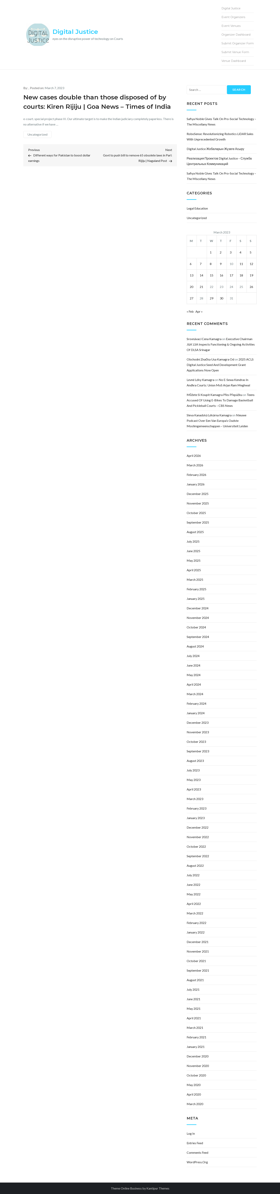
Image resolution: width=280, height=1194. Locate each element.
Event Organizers (233, 17)
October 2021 (196, 961)
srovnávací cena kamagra (204, 339)
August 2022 (195, 865)
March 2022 (195, 913)
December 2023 (197, 722)
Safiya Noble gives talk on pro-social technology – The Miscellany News (221, 121)
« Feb (190, 311)
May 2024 (193, 675)
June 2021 (193, 999)
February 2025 (196, 589)
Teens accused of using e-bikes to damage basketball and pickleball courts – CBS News (221, 400)
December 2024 (197, 608)
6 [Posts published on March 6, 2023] (191, 264)
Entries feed (195, 1143)
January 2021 (196, 1046)
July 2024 (193, 656)
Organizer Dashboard (235, 34)
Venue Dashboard (233, 61)
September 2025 (198, 522)
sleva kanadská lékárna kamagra (209, 415)
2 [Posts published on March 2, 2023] (220, 252)
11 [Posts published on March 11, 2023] (241, 264)
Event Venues (231, 26)
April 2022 (194, 903)
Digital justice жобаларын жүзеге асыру (215, 149)
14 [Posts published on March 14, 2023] (201, 275)
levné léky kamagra (200, 380)
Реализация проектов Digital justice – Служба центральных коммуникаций (219, 161)
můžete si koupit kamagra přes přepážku (214, 395)
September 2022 (198, 856)
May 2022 (193, 894)
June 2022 (193, 884)
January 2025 (196, 598)
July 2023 (193, 770)
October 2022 (196, 846)
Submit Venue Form (235, 52)
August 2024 (195, 646)
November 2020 (198, 1066)
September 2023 (198, 751)
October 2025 (196, 513)
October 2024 (196, 627)
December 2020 (197, 1056)
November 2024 (198, 617)
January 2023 (196, 818)
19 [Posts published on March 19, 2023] (251, 275)
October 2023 (196, 741)
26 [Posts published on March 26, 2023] (251, 287)
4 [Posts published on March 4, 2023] (240, 252)
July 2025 (193, 541)
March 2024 (195, 694)
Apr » (199, 311)
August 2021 (195, 980)
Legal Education (197, 208)
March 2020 (195, 1104)
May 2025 (193, 560)
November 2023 (198, 732)
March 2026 (195, 465)
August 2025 (195, 532)
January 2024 (196, 713)
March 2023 (195, 799)
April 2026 (194, 455)
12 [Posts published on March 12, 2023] (251, 264)
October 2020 (196, 1075)
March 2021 (195, 1027)
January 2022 (196, 932)
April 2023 (194, 789)
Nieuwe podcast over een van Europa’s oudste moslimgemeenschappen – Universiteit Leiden (217, 420)
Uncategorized (37, 134)
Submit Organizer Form (237, 43)
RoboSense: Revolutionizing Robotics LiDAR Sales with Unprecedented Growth (220, 136)
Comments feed (197, 1152)
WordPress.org (197, 1162)
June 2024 (193, 665)
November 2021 (198, 951)
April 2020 (194, 1094)
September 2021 (198, 970)
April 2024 (194, 684)
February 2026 (196, 474)
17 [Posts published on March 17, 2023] (231, 275)
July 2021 (193, 989)
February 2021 (196, 1037)
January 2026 (196, 484)
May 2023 (193, 780)
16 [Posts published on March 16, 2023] (221, 275)
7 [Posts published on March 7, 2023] (200, 264)
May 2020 (193, 1085)
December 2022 (197, 827)
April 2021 (194, 1018)
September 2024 (198, 637)
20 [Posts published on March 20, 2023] (191, 287)
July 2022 (193, 875)
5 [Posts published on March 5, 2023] (250, 252)
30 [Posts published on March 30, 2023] (221, 298)
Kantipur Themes (157, 1188)
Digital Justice (75, 31)
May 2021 (193, 1008)
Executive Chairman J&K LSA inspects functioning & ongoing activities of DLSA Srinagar (221, 344)
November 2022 (198, 837)
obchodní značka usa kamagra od (210, 359)
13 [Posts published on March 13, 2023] (191, 275)
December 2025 (197, 494)
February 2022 (196, 923)
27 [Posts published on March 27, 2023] (191, 298)
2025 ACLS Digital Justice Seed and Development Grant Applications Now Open (220, 364)
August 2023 (195, 760)
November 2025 (198, 503)
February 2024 (196, 703)
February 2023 (196, 808)
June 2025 (193, 551)
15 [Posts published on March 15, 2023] (211, 275)
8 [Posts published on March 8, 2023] (211, 264)
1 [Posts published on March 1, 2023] (211, 252)
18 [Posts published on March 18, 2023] (241, 275)
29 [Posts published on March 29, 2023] (211, 298)
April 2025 (194, 570)
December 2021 (197, 942)
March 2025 (195, 579)
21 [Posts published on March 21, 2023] (201, 287)
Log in (191, 1133)
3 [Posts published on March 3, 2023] (230, 252)
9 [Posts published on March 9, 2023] (220, 264)
